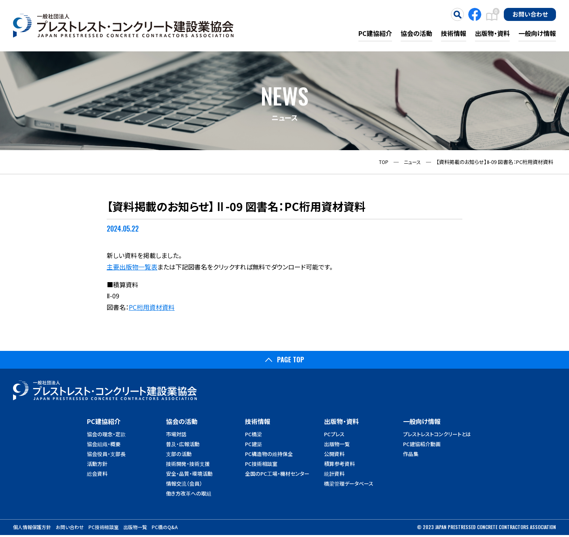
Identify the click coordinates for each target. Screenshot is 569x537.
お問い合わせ (530, 13)
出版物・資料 (492, 33)
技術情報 (453, 33)
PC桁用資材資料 (152, 307)
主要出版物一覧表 (132, 266)
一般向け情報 (537, 33)
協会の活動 (416, 33)
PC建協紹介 (375, 33)
